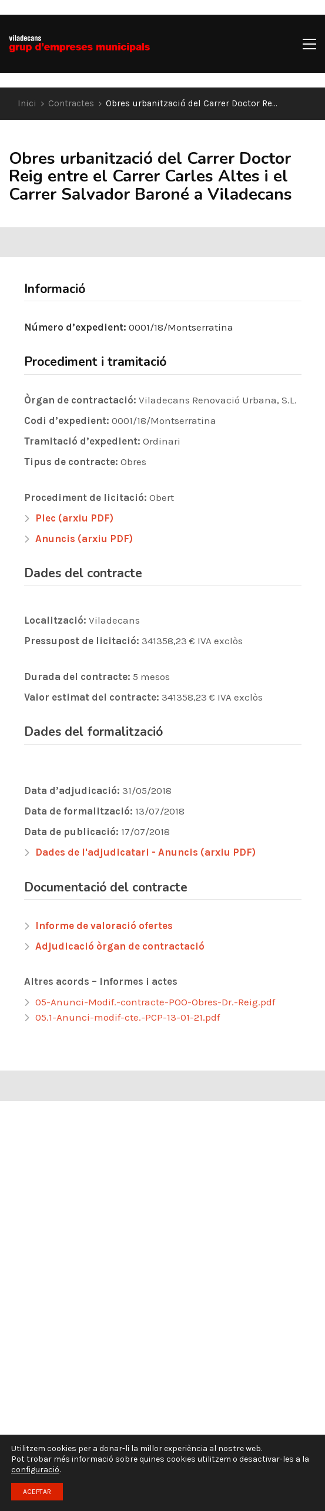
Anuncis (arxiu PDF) (84, 538)
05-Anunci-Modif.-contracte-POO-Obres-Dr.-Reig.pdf (155, 1002)
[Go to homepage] (79, 43)
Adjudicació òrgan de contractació (120, 946)
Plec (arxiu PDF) (74, 518)
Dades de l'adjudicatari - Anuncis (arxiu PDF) (145, 852)
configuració (35, 1470)
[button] (309, 44)
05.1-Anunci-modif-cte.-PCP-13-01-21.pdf (127, 1017)
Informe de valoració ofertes (104, 925)
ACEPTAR (37, 1492)
